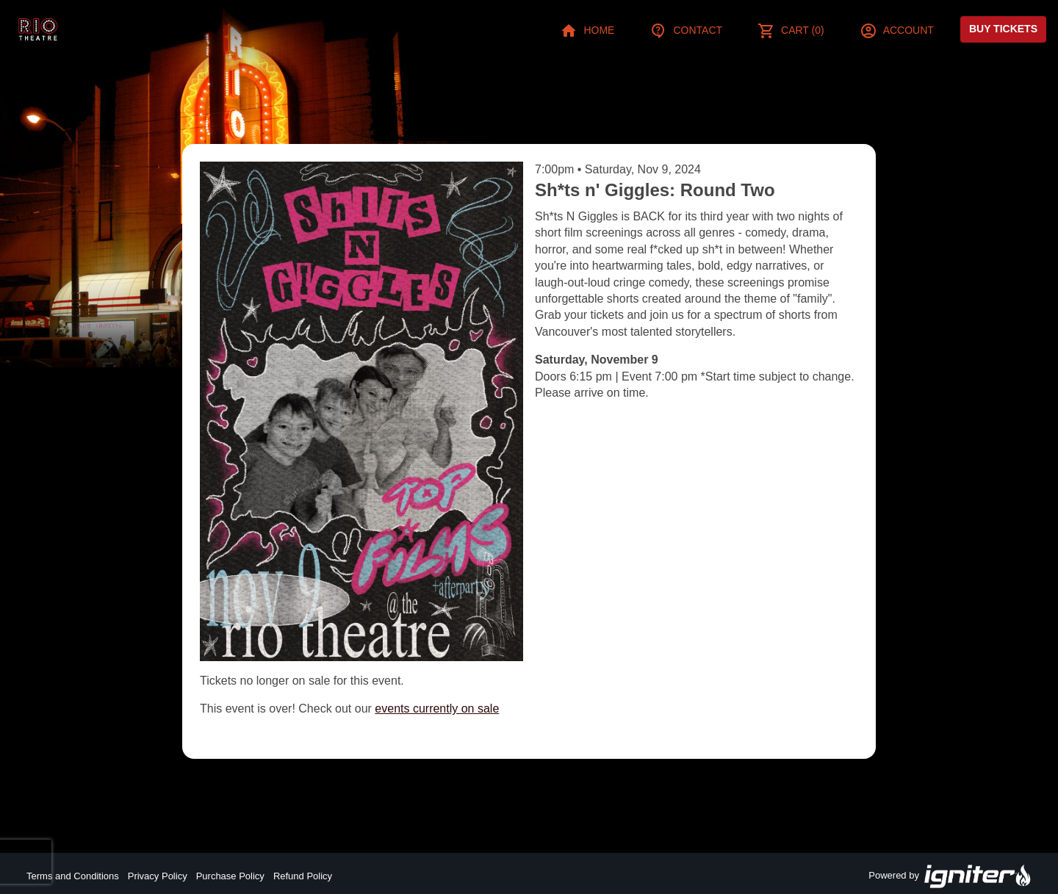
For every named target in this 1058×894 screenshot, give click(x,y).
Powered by (950, 876)
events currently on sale (437, 708)
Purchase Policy (230, 876)
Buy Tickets (1003, 29)
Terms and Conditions (72, 876)
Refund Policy (302, 876)
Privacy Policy (157, 876)
